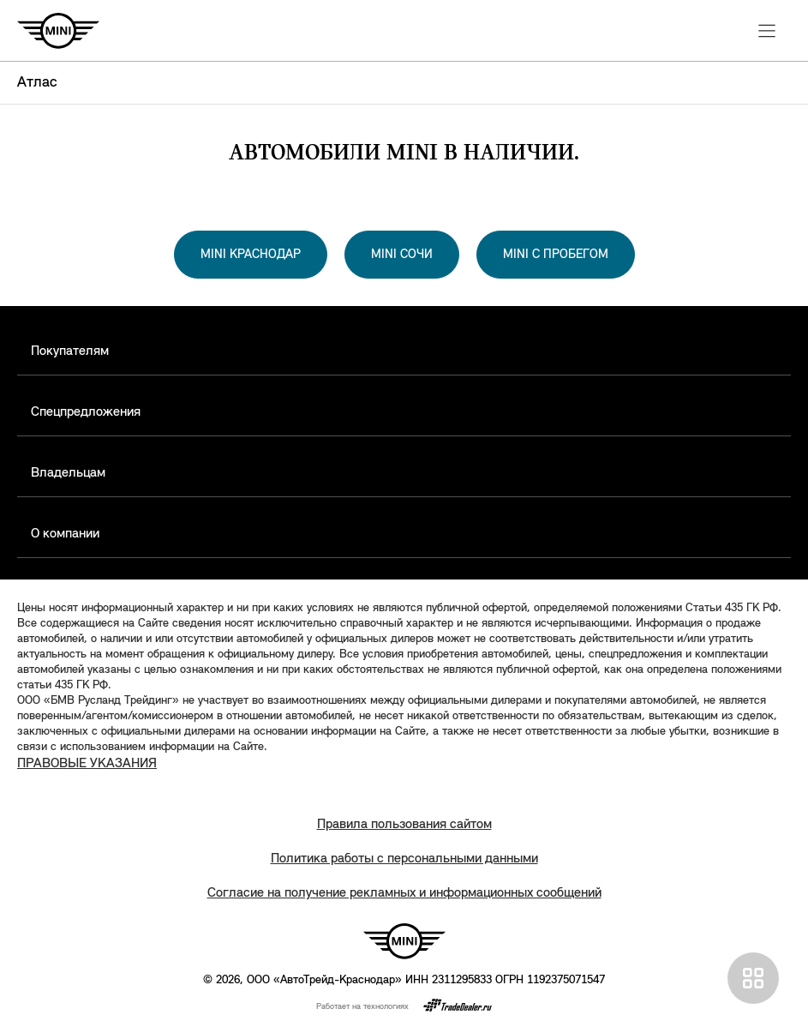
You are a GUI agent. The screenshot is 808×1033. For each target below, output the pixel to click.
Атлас (37, 83)
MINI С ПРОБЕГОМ (555, 255)
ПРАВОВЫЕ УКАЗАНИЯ (87, 764)
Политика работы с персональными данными (404, 859)
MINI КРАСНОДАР (251, 255)
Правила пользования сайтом (404, 825)
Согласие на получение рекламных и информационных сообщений (404, 893)
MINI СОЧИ (402, 255)
